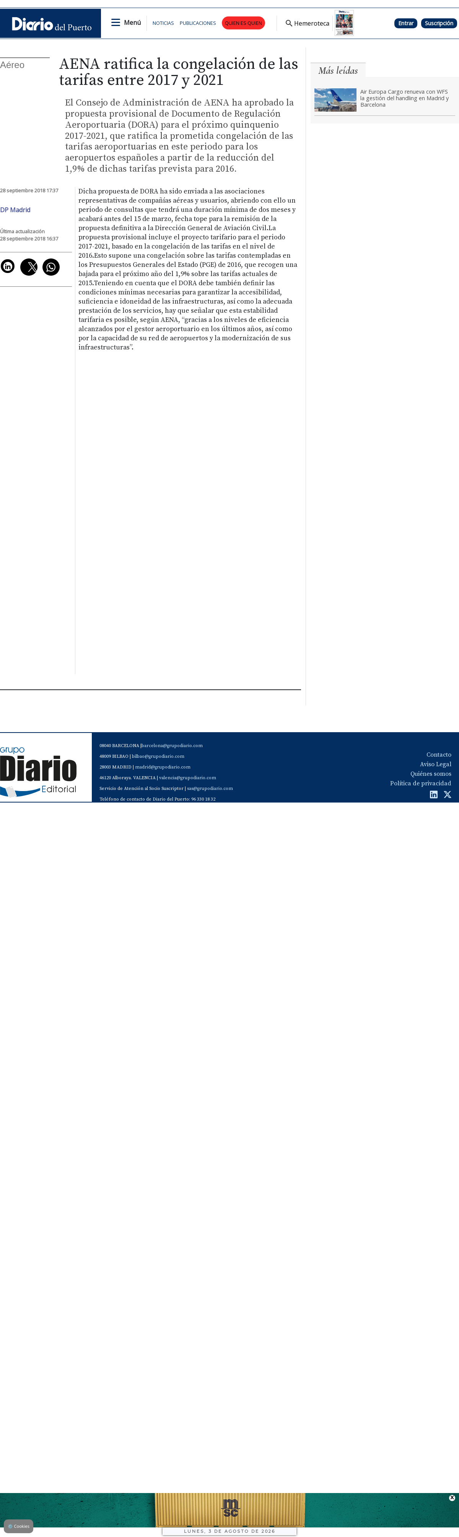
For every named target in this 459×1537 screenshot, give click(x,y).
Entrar (405, 23)
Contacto (438, 755)
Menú (132, 22)
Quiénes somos (430, 774)
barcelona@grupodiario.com (172, 746)
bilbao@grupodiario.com (158, 756)
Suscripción (439, 23)
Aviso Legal (435, 764)
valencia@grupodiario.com (187, 778)
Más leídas (338, 70)
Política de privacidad (420, 783)
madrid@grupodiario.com (162, 767)
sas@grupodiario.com (210, 788)
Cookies (18, 1526)
